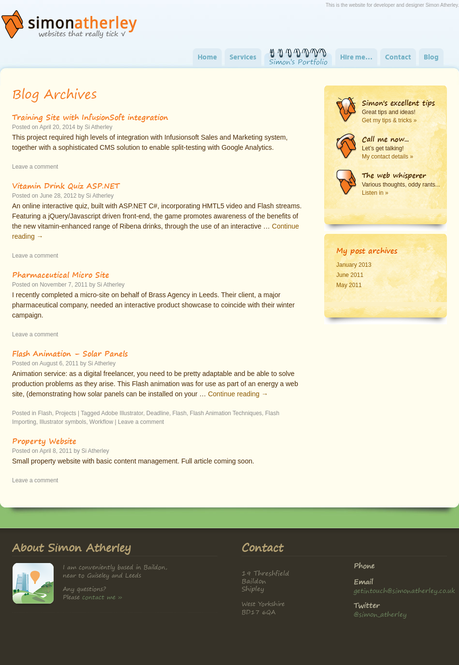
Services (243, 57)
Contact (398, 57)
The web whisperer (394, 175)
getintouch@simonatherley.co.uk (404, 590)
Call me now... (385, 139)
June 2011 (349, 275)
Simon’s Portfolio (298, 62)
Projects (65, 413)
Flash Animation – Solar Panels (70, 353)
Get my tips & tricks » (389, 120)
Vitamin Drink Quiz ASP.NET (65, 185)
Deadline (157, 413)
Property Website (44, 440)
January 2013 (354, 264)
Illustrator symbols (63, 422)
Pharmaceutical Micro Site (60, 274)
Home (207, 57)
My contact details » (387, 156)
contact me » (102, 597)
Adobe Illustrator (122, 413)
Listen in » (375, 192)
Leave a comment (35, 166)
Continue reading (238, 394)
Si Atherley (98, 127)
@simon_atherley (380, 614)
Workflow (101, 422)
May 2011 (349, 285)
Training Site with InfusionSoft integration (90, 117)
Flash (45, 413)
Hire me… (356, 57)
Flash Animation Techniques (226, 413)
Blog (431, 57)
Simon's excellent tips (398, 103)
